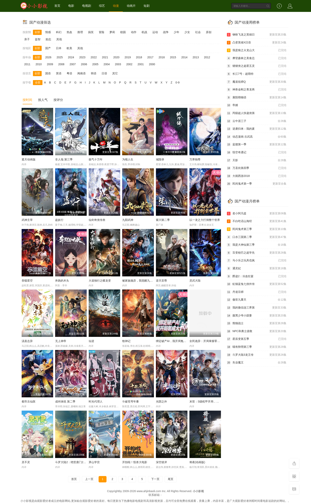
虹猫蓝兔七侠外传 (256, 284)
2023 (82, 57)
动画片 (131, 5)
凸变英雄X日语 (256, 43)
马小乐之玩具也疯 (256, 261)
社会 (198, 32)
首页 (57, 5)
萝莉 (112, 32)
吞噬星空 (27, 280)
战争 (166, 32)
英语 (58, 73)
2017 (150, 57)
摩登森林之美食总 (256, 58)
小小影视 (198, 491)
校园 (123, 32)
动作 (133, 32)
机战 (144, 32)
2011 (27, 64)
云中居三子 (256, 121)
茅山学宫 (94, 462)
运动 (155, 32)
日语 (104, 73)
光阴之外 (161, 401)
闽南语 (81, 73)
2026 (48, 57)
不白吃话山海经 (256, 221)
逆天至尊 (161, 280)
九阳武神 (127, 219)
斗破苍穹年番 (130, 401)
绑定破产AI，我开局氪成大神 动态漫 (178, 341)
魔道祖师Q (256, 82)
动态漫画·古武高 (256, 137)
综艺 (102, 5)
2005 (95, 64)
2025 (60, 57)
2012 (207, 57)
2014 (184, 57)
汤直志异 (27, 341)
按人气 (43, 100)
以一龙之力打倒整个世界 (204, 219)
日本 (58, 48)
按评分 (58, 100)
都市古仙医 (29, 401)
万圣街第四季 (256, 168)
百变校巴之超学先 (256, 253)
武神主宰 (27, 219)
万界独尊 (195, 159)
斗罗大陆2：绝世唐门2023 (71, 462)
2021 (105, 57)
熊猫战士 (256, 323)
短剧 (147, 5)
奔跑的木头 (62, 280)
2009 (50, 64)
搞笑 (91, 32)
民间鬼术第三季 (256, 229)
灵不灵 (26, 462)
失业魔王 (256, 363)
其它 (115, 73)
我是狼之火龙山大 (256, 50)
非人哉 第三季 (64, 159)
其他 (59, 39)
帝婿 (256, 105)
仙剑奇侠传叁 (97, 219)
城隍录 (160, 159)
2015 (173, 57)
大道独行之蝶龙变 (100, 280)
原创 (208, 32)
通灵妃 (256, 268)
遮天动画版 (29, 159)
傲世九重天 (256, 300)
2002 (129, 64)
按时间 (27, 100)
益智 (37, 39)
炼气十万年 (96, 159)
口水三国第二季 (256, 237)
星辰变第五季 (256, 339)
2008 (61, 64)
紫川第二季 (163, 219)
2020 (116, 57)
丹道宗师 (256, 292)
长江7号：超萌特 (256, 74)
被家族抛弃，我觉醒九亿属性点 (141, 280)
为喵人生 (127, 159)
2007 (73, 64)
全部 (37, 32)
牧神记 (126, 341)
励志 (48, 39)
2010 (39, 64)
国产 (48, 48)
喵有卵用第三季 (256, 347)
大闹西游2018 (256, 176)
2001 (141, 64)
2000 (152, 64)
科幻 (58, 32)
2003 (118, 64)
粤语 (69, 73)
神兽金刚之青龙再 (256, 90)
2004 (107, 64)
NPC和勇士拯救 (256, 331)
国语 (48, 73)
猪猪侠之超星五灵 (256, 66)
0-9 (177, 82)
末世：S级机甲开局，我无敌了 (208, 401)
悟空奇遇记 (256, 152)
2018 (139, 57)
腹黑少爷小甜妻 (256, 316)
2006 (84, 64)
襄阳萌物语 (256, 98)
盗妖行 (59, 219)
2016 (162, 57)
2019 (128, 57)
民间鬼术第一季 (256, 184)
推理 (80, 32)
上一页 (89, 479)
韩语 (93, 73)
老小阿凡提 (256, 214)
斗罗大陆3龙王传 (256, 355)
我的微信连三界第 (256, 308)
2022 (94, 57)
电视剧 (86, 5)
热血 (69, 32)
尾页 (170, 479)
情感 (48, 32)
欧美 (69, 48)
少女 (187, 32)
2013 (196, 57)
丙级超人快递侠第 (256, 113)
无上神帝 (60, 341)
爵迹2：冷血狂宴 (256, 276)
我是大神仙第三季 (256, 245)
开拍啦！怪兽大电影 (134, 462)
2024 (71, 57)
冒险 (101, 32)
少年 (176, 32)
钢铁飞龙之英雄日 (256, 35)
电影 (71, 5)
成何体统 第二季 (65, 401)
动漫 (116, 5)
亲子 (27, 39)
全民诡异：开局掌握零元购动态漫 (210, 341)
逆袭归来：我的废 (256, 129)
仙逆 (91, 341)
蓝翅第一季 (256, 145)
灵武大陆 (195, 280)
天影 (256, 160)
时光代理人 (96, 401)
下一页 (155, 479)
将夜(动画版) (197, 462)
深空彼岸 (161, 462)
